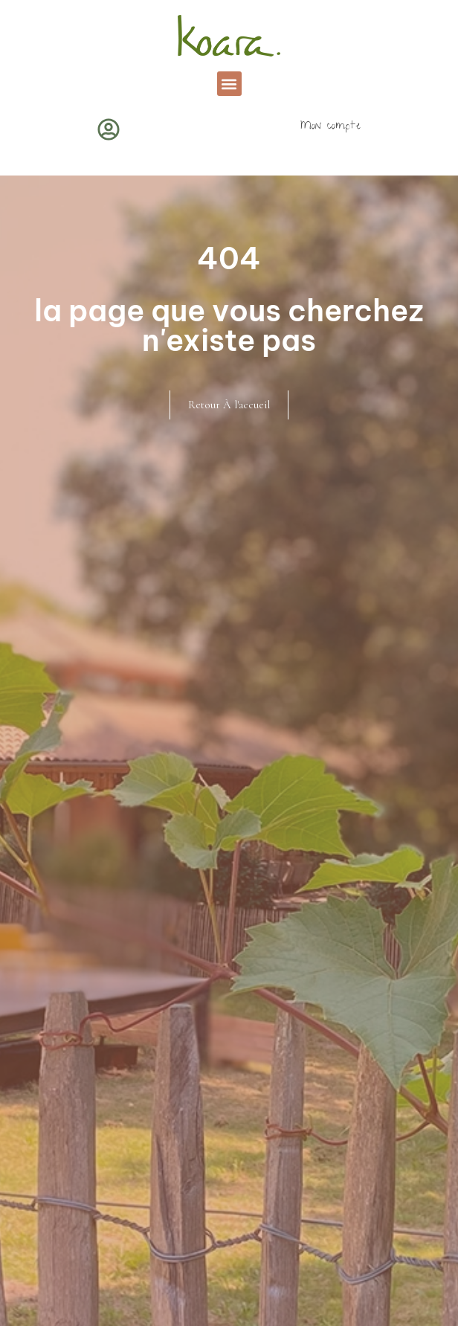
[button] (229, 83)
